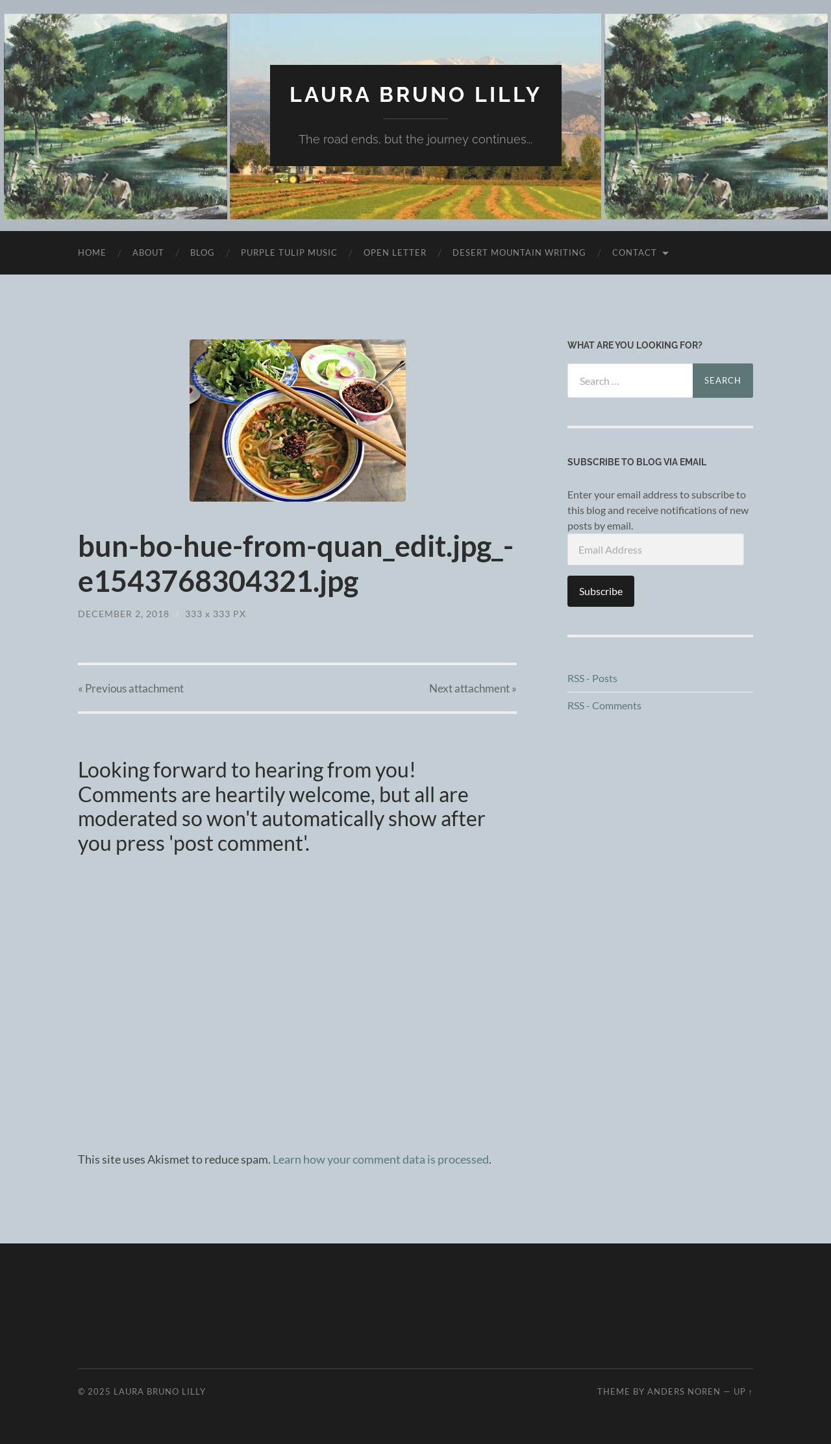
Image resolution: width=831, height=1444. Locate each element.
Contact (634, 252)
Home (92, 252)
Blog (202, 252)
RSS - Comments (604, 705)
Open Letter (395, 252)
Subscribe (601, 591)
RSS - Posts (592, 678)
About (148, 252)
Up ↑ (743, 1391)
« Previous (131, 688)
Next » (473, 688)
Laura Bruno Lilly (416, 94)
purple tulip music (289, 252)
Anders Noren (684, 1391)
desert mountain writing (519, 252)
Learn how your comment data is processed (381, 1159)
